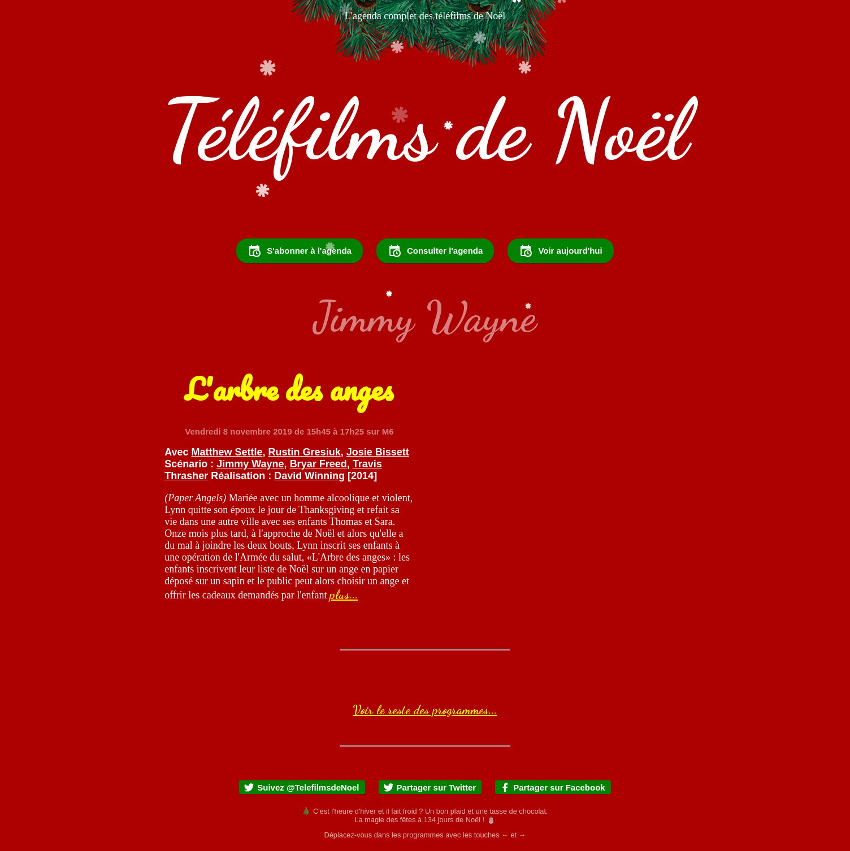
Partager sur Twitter (429, 787)
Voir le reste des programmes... (425, 709)
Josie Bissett (377, 452)
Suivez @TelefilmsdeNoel (301, 787)
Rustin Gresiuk (304, 452)
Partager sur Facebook (552, 787)
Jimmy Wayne (250, 464)
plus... (343, 594)
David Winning (309, 475)
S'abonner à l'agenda (300, 251)
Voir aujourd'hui (560, 251)
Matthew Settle (227, 452)
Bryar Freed (318, 464)
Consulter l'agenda (435, 251)
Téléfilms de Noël (425, 130)
